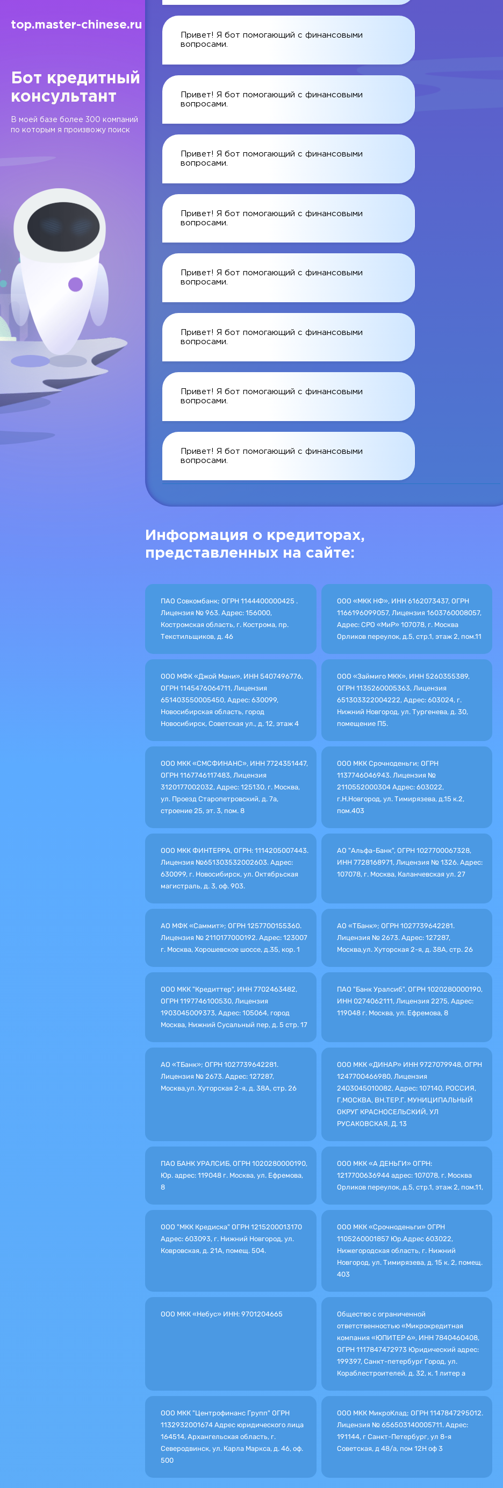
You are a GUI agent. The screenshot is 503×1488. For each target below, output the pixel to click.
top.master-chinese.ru (76, 25)
